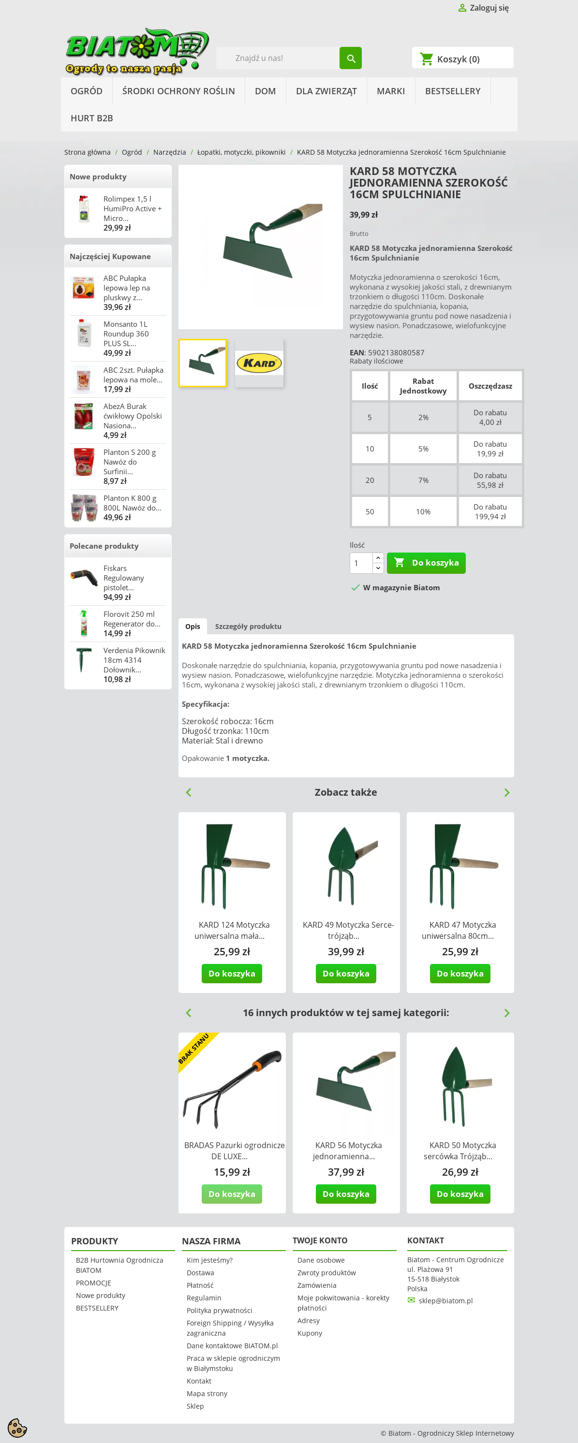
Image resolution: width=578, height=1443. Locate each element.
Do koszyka (426, 562)
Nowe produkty (98, 176)
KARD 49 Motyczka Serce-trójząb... (348, 930)
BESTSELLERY (453, 91)
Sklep (195, 1406)
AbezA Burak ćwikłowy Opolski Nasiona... (133, 415)
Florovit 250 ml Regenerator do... (132, 618)
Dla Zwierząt (326, 91)
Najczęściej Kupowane (110, 256)
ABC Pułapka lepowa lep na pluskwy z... (127, 287)
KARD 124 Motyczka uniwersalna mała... (232, 930)
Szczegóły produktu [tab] (248, 626)
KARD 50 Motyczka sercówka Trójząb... (460, 1151)
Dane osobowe (321, 1260)
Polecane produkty (104, 546)
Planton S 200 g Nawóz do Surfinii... (130, 461)
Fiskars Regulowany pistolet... (124, 577)
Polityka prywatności (219, 1310)
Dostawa (200, 1272)
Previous (185, 789)
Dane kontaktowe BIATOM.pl (232, 1345)
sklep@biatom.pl (446, 1300)
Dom (265, 91)
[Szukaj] (289, 58)
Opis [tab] (192, 626)
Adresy (308, 1320)
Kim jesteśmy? (210, 1260)
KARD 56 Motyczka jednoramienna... (347, 1151)
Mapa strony (207, 1393)
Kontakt (199, 1380)
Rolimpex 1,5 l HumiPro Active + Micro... (133, 208)
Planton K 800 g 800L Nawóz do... (133, 502)
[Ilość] (361, 563)
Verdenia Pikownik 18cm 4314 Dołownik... (134, 659)
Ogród (87, 91)
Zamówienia (317, 1285)
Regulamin (204, 1297)
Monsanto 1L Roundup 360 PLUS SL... (126, 333)
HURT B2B (92, 118)
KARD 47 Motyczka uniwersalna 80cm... (459, 930)
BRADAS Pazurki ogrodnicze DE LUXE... (234, 1151)
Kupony (309, 1333)
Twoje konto (320, 1240)
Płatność (200, 1285)
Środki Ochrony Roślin (178, 91)
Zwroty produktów (326, 1272)
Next (503, 789)
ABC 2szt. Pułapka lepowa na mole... (133, 374)
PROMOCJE (93, 1282)
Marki (391, 91)
